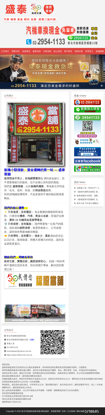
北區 (64, 411)
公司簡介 (5, 51)
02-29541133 (11, 347)
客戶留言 (68, 51)
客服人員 (9, 343)
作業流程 (47, 51)
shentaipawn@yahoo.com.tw (17, 351)
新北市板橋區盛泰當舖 (15, 336)
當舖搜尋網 (55, 411)
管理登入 (89, 51)
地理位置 (79, 51)
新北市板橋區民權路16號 (16, 340)
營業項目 (16, 51)
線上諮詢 (58, 51)
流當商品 (26, 51)
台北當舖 (71, 411)
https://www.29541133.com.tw (18, 355)
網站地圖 (80, 411)
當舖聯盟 (100, 51)
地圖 (32, 340)
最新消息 (37, 51)
